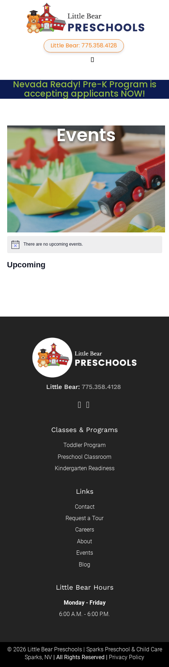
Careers (84, 529)
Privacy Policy (126, 657)
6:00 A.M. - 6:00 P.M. (84, 614)
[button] (82, 59)
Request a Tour (84, 518)
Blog (84, 564)
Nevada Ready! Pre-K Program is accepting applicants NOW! (84, 88)
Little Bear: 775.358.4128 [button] (83, 45)
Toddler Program (84, 445)
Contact (85, 506)
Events (84, 552)
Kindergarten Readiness (85, 468)
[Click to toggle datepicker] (26, 265)
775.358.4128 (101, 386)
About (84, 541)
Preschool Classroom (84, 456)
